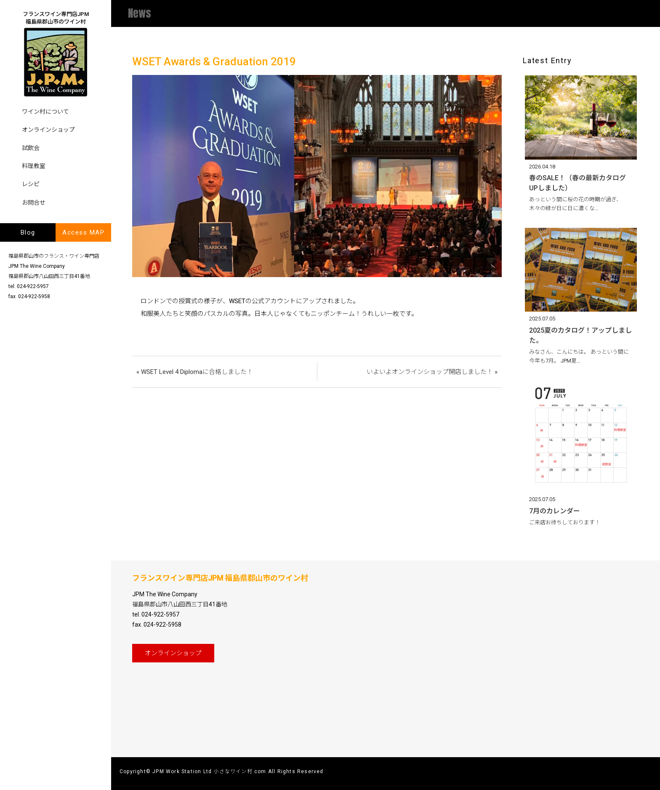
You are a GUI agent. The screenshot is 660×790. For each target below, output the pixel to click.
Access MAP (83, 232)
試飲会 (31, 147)
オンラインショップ (48, 129)
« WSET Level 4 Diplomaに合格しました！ (194, 372)
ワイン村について (45, 111)
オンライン (173, 653)
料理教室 (33, 166)
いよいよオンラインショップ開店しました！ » (432, 372)
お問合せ (33, 202)
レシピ (31, 184)
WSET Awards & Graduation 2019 (214, 61)
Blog (28, 232)
